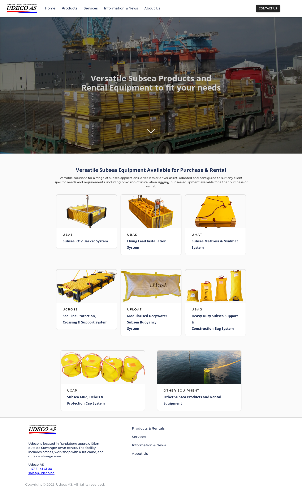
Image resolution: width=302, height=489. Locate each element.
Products (69, 8)
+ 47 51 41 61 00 (40, 469)
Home (50, 8)
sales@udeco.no (41, 473)
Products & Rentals (148, 428)
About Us (152, 8)
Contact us (268, 8)
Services (91, 8)
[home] (22, 8)
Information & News (121, 8)
